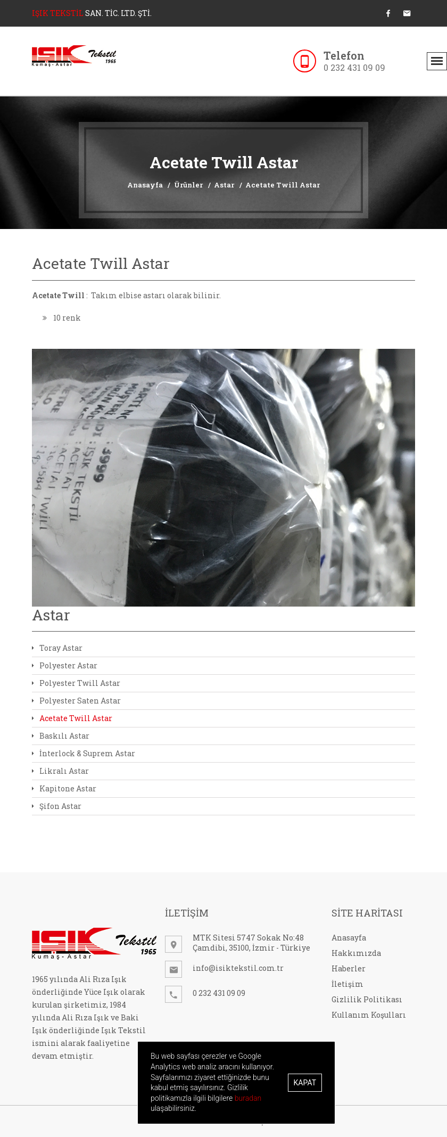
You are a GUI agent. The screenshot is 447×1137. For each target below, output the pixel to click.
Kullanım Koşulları (369, 1015)
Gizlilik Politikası (367, 999)
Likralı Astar (60, 771)
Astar (224, 185)
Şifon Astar (56, 806)
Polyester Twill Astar (76, 683)
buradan (248, 1098)
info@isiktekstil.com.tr (238, 968)
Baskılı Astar (60, 736)
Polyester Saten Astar (76, 701)
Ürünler (188, 185)
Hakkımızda (356, 953)
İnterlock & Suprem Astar (83, 753)
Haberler (349, 968)
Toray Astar (57, 648)
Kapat (305, 1082)
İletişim (347, 984)
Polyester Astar (64, 665)
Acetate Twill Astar (282, 185)
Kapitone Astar (64, 788)
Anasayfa (145, 185)
